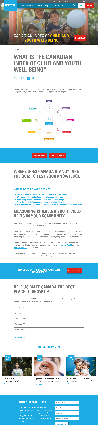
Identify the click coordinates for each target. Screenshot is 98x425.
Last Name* (19, 313)
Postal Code (18, 329)
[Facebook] (28, 78)
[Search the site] (74, 5)
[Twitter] (33, 78)
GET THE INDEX (39, 155)
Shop (81, 6)
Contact (61, 1)
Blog (55, 1)
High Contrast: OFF (80, 1)
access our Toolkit (65, 245)
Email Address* (20, 319)
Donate (89, 6)
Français (89, 1)
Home (16, 49)
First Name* (19, 308)
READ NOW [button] (80, 38)
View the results (74, 271)
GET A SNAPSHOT (57, 155)
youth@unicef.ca (20, 248)
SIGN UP (18, 337)
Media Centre (69, 1)
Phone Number (62, 419)
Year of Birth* (19, 324)
